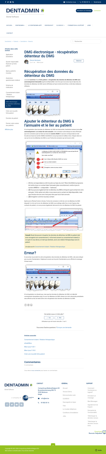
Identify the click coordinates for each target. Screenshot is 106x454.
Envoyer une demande (64, 327)
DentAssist (49, 25)
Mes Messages (92, 401)
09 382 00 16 (85, 2)
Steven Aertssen (35, 60)
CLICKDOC (60, 25)
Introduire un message (84, 10)
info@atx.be (45, 398)
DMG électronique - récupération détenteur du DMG (13, 104)
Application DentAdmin (9, 55)
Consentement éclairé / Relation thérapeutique (13, 94)
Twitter (28, 305)
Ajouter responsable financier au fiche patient (12, 64)
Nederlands (97, 2)
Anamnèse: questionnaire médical (13, 79)
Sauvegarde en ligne (69, 402)
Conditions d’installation (70, 412)
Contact (9, 33)
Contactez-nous (69, 2)
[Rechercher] (85, 41)
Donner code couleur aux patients (12, 124)
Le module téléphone (69, 409)
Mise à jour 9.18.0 (29, 350)
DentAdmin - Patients (26, 41)
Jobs (89, 25)
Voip (64, 405)
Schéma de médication (9, 86)
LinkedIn (31, 305)
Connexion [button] (97, 10)
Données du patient (12, 118)
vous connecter (35, 370)
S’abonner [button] (79, 61)
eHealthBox (28, 343)
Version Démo (67, 391)
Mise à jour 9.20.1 (29, 347)
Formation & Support (76, 25)
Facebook (25, 305)
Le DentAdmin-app (35, 25)
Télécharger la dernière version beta (93, 423)
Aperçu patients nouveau (11, 72)
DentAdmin (20, 25)
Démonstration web (69, 395)
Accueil (9, 25)
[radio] (48, 317)
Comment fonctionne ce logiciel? (92, 390)
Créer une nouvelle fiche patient (12, 112)
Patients (16, 41)
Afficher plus (9, 129)
